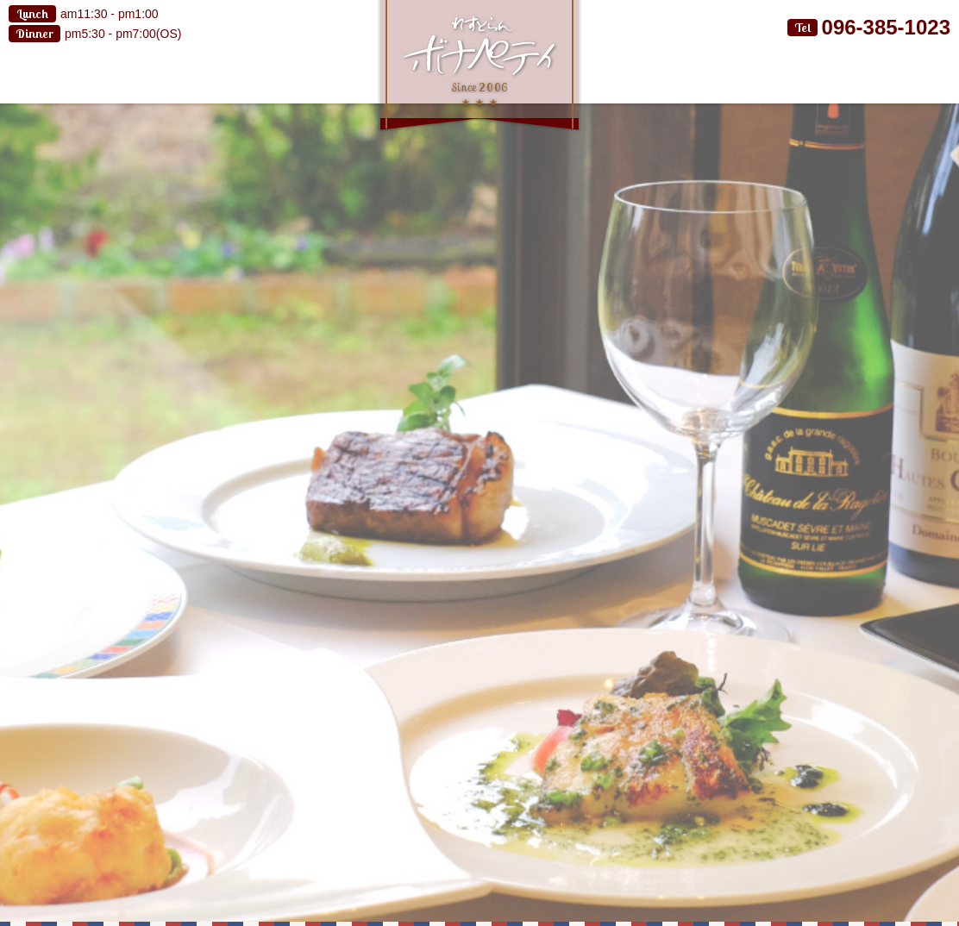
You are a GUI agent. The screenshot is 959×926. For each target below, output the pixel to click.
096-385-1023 (886, 27)
